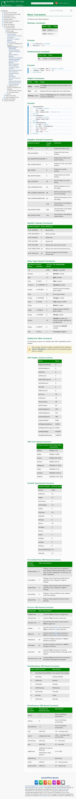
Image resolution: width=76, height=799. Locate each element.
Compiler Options (11, 34)
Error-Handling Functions (15, 70)
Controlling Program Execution (14, 67)
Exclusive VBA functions (15, 81)
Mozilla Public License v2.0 (61, 788)
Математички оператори (15, 58)
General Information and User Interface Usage (13, 30)
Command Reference (12, 32)
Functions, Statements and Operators (14, 44)
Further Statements (14, 84)
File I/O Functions (13, 65)
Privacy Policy (42, 785)
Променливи (12, 48)
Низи (10, 53)
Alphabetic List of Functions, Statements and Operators (14, 87)
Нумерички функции (14, 59)
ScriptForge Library (14, 92)
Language (19, 5)
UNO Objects (12, 76)
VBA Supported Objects (15, 83)
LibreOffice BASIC (10, 28)
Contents (4, 11)
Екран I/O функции (14, 64)
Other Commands (13, 72)
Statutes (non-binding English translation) (58, 785)
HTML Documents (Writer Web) (12, 14)
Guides (9, 94)
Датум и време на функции (13, 55)
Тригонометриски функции (13, 61)
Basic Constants (13, 47)
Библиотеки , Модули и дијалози (13, 39)
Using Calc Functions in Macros (15, 78)
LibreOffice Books (50, 777)
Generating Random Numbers (14, 74)
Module (8, 5)
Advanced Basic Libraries (15, 90)
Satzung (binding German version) (34, 787)
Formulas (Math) (8, 22)
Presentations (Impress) (10, 17)
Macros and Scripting (9, 26)
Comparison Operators (14, 51)
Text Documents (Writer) (10, 12)
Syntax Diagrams (11, 42)
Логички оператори (14, 50)
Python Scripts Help (10, 95)
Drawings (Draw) (8, 19)
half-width (58, 627)
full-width (55, 629)
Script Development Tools (12, 97)
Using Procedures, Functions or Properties (14, 36)
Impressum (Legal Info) (31, 785)
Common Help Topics (9, 100)
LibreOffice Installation (10, 99)
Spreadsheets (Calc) (9, 16)
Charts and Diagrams (9, 24)
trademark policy (46, 795)
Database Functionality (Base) (11, 21)
